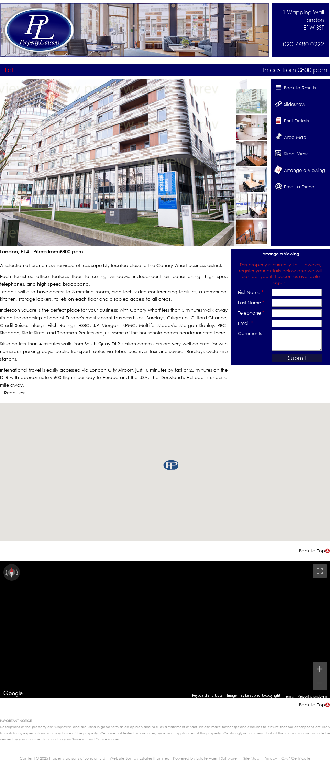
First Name (251, 292)
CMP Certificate (295, 758)
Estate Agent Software (216, 758)
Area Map (295, 137)
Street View (296, 153)
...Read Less (12, 392)
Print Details (296, 120)
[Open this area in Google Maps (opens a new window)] (13, 693)
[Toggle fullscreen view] (320, 571)
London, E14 (14, 251)
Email (245, 323)
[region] (165, 629)
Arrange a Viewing (304, 170)
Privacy (270, 758)
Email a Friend (299, 186)
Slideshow (294, 104)
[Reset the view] (11, 572)
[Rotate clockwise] (17, 572)
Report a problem (313, 696)
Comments (250, 333)
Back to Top (312, 550)
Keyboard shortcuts (207, 696)
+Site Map (250, 758)
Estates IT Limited (155, 758)
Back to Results (300, 87)
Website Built (121, 758)
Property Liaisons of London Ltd (77, 758)
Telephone (251, 313)
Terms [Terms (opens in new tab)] (289, 696)
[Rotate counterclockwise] (5, 572)
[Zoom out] (320, 683)
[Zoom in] (320, 669)
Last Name (251, 302)
